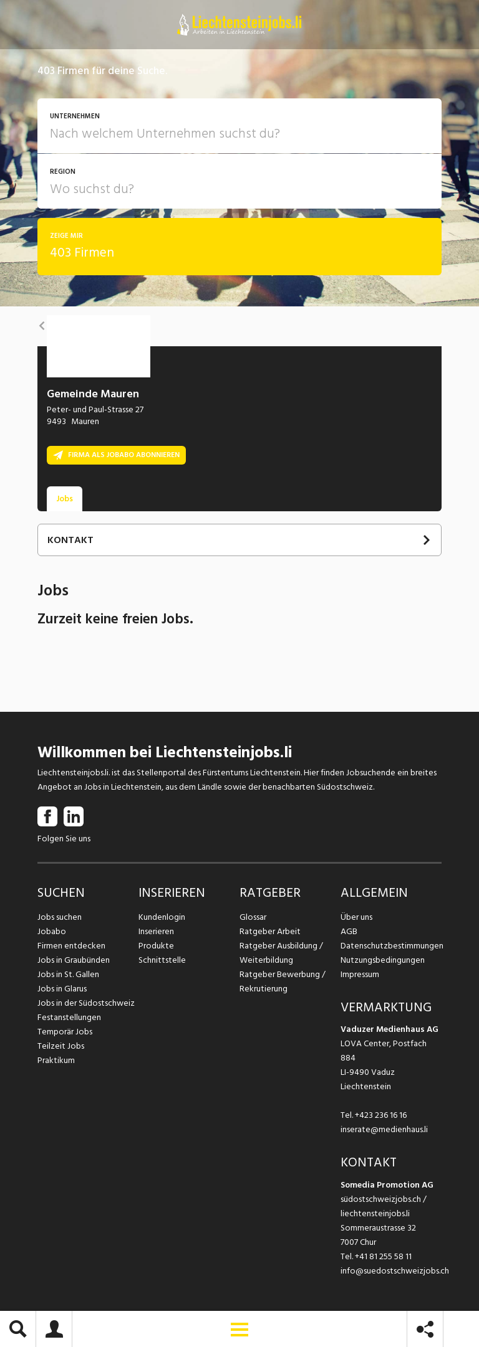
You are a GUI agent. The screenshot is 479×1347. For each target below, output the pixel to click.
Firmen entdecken (71, 945)
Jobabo (51, 931)
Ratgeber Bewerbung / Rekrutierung (283, 981)
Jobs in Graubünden (73, 960)
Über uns (356, 917)
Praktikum (56, 1060)
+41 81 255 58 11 (383, 1256)
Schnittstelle (162, 960)
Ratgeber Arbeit (270, 931)
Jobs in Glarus (62, 988)
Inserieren (156, 931)
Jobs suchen (59, 917)
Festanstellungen (69, 1017)
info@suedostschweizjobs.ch (395, 1271)
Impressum (360, 974)
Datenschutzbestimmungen (391, 945)
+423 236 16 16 (381, 1115)
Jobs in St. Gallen (68, 974)
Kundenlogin (161, 917)
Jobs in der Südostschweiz (86, 1003)
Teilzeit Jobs (60, 1046)
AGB (349, 931)
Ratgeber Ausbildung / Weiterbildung (281, 952)
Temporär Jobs (64, 1031)
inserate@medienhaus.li (384, 1129)
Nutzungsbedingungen (383, 960)
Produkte (156, 945)
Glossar (253, 917)
